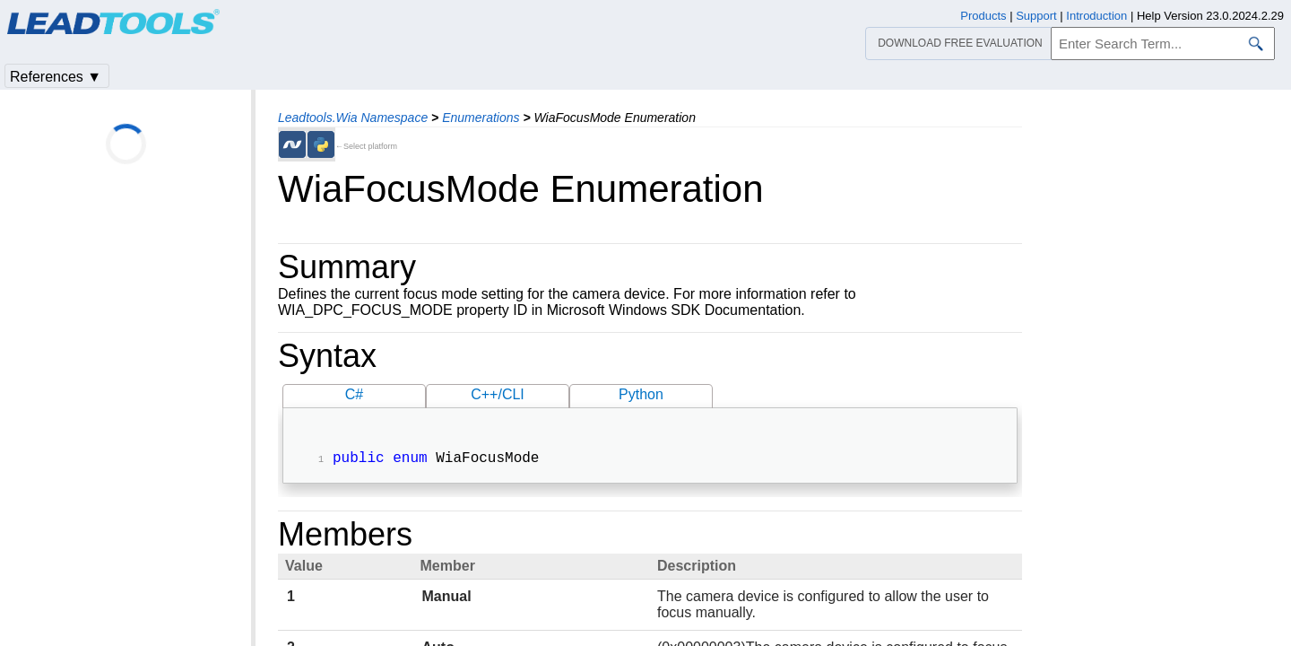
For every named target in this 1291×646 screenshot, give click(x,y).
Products (983, 15)
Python (641, 394)
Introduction (1096, 15)
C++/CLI (497, 394)
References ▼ (55, 76)
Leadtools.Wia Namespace (353, 117)
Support (1036, 15)
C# (354, 394)
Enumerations (480, 117)
